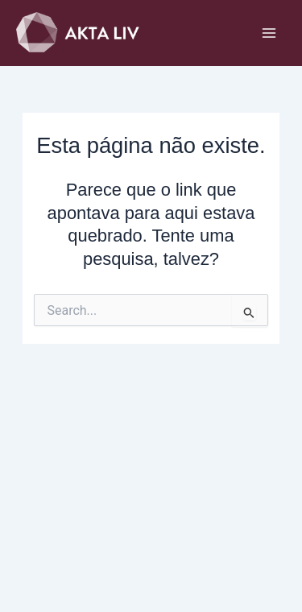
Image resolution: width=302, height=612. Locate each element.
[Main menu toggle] (269, 33)
